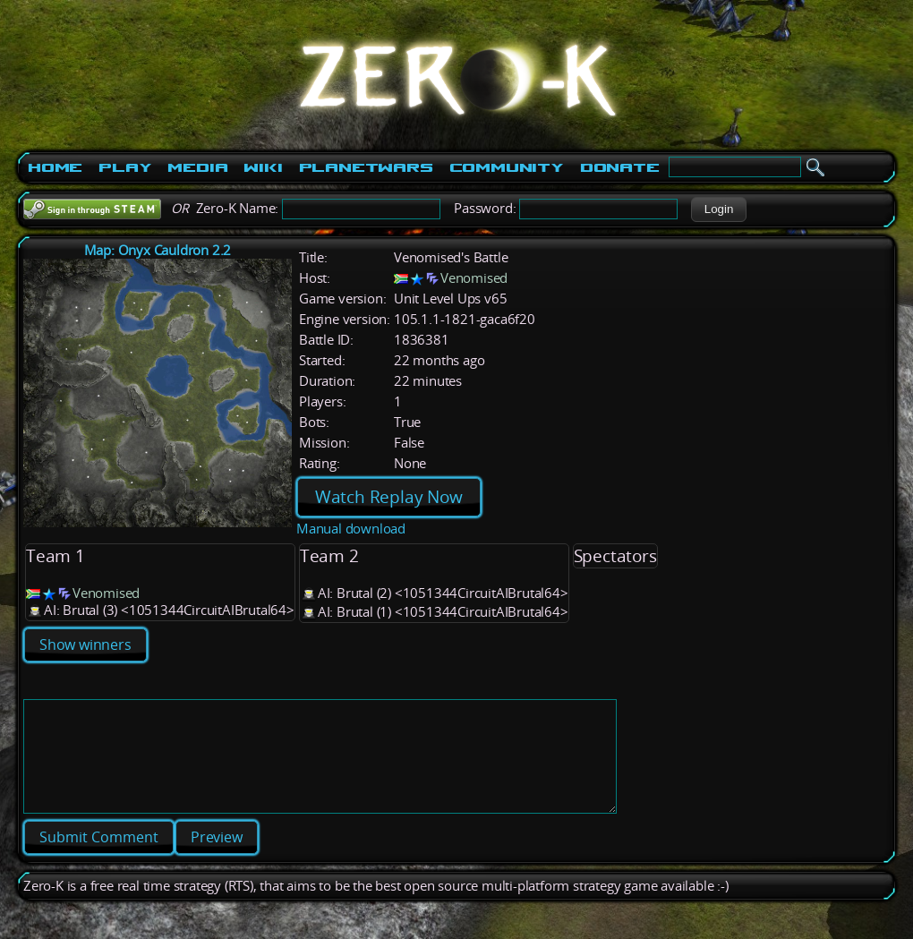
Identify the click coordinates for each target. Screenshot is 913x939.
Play (124, 167)
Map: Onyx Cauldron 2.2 (158, 250)
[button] (718, 209)
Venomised (474, 277)
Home (55, 167)
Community (506, 167)
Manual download (350, 528)
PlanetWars (366, 167)
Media (197, 167)
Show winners (85, 644)
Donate (620, 167)
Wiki (262, 167)
